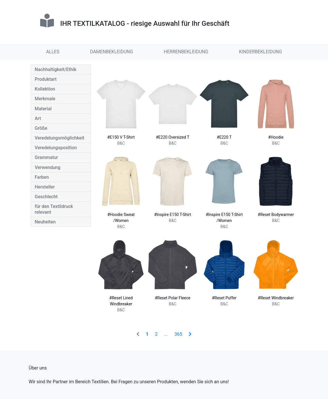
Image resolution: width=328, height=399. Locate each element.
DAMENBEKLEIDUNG (111, 51)
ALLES (52, 51)
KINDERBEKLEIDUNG (260, 51)
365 (178, 334)
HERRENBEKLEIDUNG (186, 51)
